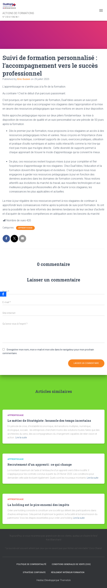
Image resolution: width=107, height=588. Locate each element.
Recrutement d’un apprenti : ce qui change (39, 464)
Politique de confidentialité (31, 564)
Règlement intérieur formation (67, 572)
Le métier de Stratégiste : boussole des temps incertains (49, 421)
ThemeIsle (65, 580)
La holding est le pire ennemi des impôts (38, 505)
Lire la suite (21, 437)
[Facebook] (3, 294)
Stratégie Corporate (34, 572)
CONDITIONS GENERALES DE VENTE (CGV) (71, 564)
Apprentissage (25, 228)
